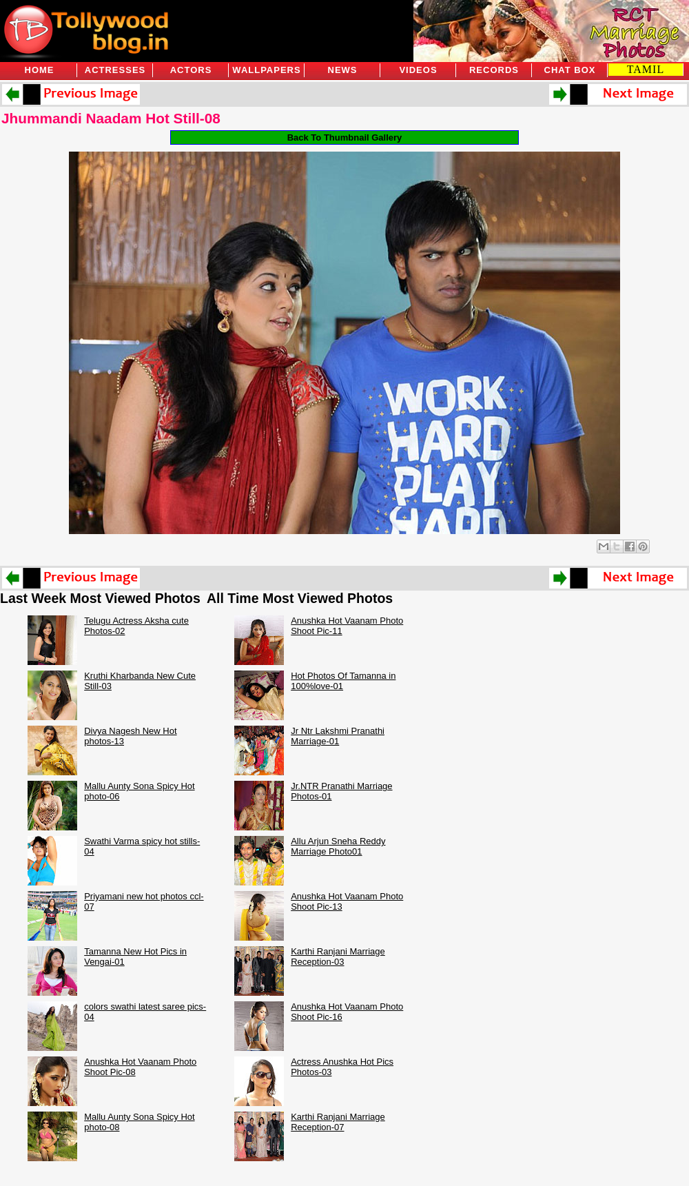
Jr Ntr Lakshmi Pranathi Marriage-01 (337, 736)
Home (39, 70)
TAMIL (645, 69)
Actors (191, 70)
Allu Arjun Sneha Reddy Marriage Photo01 (338, 846)
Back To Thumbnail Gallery (344, 137)
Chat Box (570, 70)
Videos (418, 70)
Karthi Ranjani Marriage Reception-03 (338, 956)
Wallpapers (266, 70)
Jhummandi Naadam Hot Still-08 (110, 118)
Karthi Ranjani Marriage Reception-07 (338, 1122)
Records (494, 70)
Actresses (115, 70)
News (343, 70)
